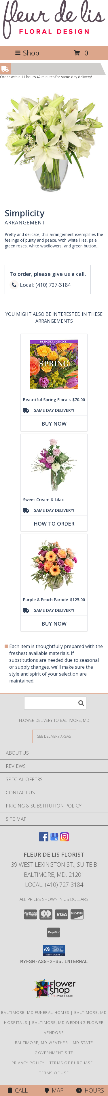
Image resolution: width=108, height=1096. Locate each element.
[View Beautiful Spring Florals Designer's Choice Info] (54, 364)
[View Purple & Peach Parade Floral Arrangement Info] (54, 564)
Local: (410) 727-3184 (54, 885)
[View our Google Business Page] (54, 839)
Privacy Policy (28, 1062)
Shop (27, 52)
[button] (54, 950)
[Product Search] (55, 703)
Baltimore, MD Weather (41, 1042)
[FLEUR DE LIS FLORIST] (54, 37)
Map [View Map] (54, 1090)
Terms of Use (54, 1072)
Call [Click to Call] (18, 1090)
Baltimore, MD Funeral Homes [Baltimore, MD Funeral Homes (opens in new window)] (35, 1012)
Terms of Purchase (71, 1062)
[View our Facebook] (43, 839)
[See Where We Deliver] (54, 736)
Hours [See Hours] (90, 1090)
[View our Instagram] (64, 839)
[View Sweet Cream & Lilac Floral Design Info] (54, 464)
